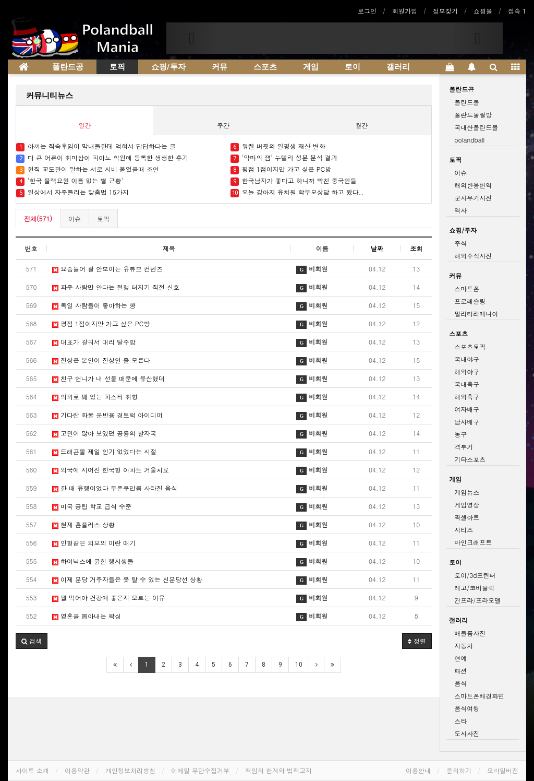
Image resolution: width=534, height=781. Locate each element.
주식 (460, 243)
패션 (460, 670)
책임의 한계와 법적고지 (278, 770)
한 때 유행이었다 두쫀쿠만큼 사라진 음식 (114, 487)
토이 (352, 67)
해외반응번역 (473, 185)
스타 (460, 720)
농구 (460, 434)
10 (298, 664)
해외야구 (466, 371)
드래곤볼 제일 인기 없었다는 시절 (104, 451)
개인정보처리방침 (130, 770)
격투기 (463, 446)
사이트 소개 (32, 770)
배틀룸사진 (470, 633)
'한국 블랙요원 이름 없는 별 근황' (69, 181)
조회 (416, 248)
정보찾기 (445, 10)
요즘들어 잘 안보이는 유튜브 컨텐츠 (108, 268)
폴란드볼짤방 (473, 114)
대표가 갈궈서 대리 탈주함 (94, 341)
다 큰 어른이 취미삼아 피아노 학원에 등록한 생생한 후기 (102, 158)
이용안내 (418, 770)
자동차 (463, 645)
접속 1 (517, 10)
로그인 (367, 10)
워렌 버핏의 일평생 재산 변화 (277, 146)
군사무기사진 (473, 197)
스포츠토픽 (470, 346)
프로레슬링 (470, 301)
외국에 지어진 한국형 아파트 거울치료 (110, 469)
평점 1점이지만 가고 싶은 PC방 (280, 169)
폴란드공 (67, 67)
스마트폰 (466, 288)
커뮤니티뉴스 (49, 95)
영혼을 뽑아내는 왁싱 (86, 615)
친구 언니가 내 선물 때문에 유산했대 (108, 378)
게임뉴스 (466, 492)
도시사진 (466, 733)
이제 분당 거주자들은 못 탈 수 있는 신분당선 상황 (127, 579)
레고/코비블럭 (474, 587)
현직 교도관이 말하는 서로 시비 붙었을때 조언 (88, 169)
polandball (469, 139)
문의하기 (458, 770)
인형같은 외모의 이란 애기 (94, 542)
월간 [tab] (362, 125)
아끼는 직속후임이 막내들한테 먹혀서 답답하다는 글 (96, 146)
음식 (460, 683)
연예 (460, 658)
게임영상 (466, 504)
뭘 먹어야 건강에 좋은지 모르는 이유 (108, 597)
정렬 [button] (417, 640)
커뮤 (219, 67)
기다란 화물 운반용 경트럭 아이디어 (107, 414)
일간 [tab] (85, 125)
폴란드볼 (466, 102)
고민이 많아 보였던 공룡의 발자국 (104, 433)
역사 (460, 210)
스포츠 (265, 67)
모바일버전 (502, 770)
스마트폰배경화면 (479, 695)
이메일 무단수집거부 (200, 770)
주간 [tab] (223, 125)
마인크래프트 (473, 542)
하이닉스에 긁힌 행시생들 (93, 561)
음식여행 (466, 708)
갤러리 (398, 67)
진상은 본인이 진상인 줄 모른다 (101, 360)
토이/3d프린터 (474, 575)
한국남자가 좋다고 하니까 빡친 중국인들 (294, 181)
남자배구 (466, 421)
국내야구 (466, 358)
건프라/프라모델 (477, 600)
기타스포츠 (470, 459)
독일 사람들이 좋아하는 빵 (94, 305)
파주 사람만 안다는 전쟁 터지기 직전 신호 (115, 286)
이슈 (74, 218)
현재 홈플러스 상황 (83, 524)
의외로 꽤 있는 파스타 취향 (95, 396)
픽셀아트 (466, 517)
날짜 (377, 248)
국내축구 (466, 384)
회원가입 (404, 10)
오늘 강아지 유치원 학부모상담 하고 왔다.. (296, 192)
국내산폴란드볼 (476, 127)
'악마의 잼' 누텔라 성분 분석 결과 (283, 158)
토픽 (117, 67)
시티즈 (463, 529)
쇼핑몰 (483, 10)
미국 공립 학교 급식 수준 (91, 506)
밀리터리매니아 (476, 313)
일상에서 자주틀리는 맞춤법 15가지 (73, 192)
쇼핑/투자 (168, 67)
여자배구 (466, 409)
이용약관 (77, 770)
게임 (311, 67)
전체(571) (38, 218)
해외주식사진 (473, 255)
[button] (191, 38)
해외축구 (466, 396)
